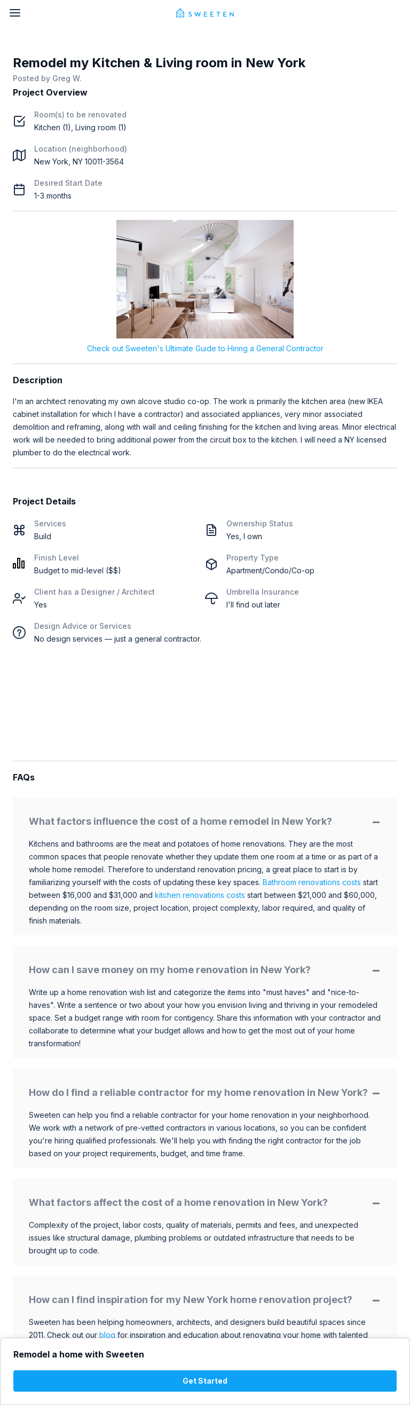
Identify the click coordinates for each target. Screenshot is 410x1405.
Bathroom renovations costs (312, 882)
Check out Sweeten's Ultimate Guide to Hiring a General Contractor (205, 348)
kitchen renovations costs (200, 894)
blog (107, 1334)
